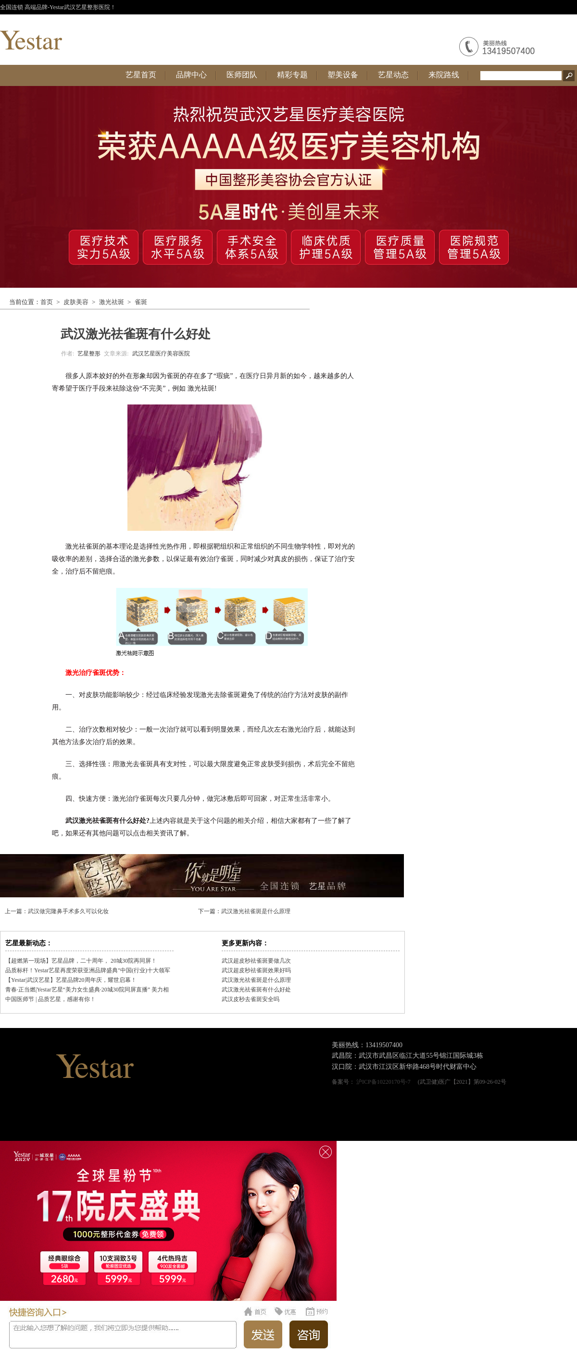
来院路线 (443, 75)
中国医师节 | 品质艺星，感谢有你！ (50, 999)
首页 (46, 302)
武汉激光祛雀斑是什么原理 (255, 911)
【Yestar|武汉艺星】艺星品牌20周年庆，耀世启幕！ (71, 980)
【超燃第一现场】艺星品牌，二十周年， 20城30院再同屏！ (81, 960)
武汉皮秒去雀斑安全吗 (250, 999)
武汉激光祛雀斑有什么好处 (256, 989)
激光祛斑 (111, 302)
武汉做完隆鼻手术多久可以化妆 (68, 911)
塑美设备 (342, 75)
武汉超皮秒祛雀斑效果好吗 (256, 970)
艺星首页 (140, 75)
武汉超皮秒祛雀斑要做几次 (256, 960)
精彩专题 (292, 75)
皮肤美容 (75, 302)
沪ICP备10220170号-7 (383, 1081)
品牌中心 (191, 75)
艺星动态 (393, 75)
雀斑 (141, 302)
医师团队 (241, 75)
